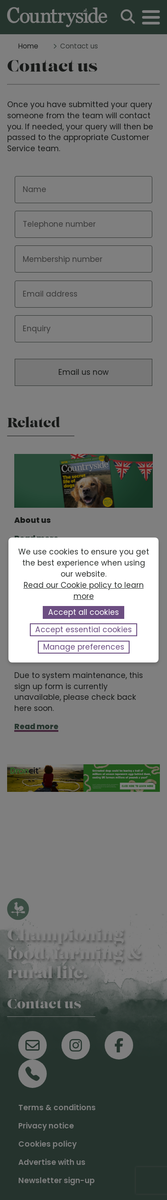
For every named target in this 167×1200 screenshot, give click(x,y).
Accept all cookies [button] (83, 612)
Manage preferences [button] (83, 647)
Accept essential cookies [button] (83, 629)
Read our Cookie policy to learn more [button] (84, 591)
